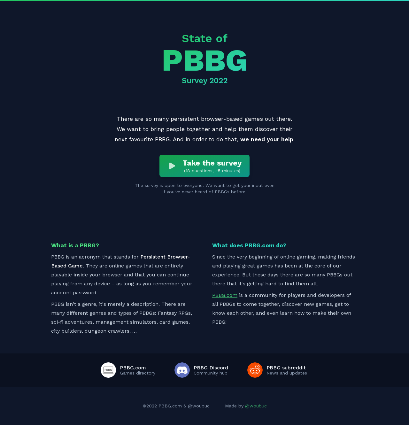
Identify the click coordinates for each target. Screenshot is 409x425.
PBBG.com (224, 295)
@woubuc (256, 405)
